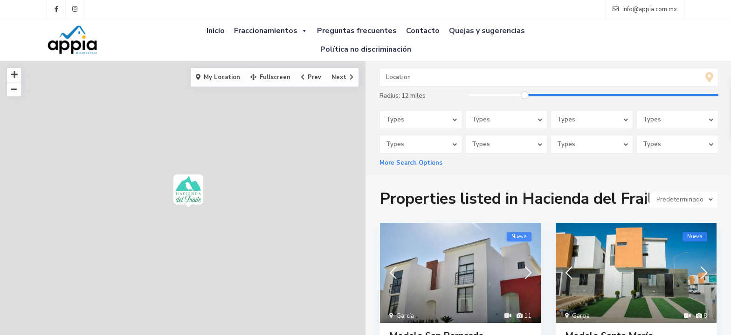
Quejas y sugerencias (487, 31)
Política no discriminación (365, 49)
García (405, 316)
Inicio (216, 31)
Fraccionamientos (271, 31)
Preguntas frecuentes (357, 31)
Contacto (423, 31)
